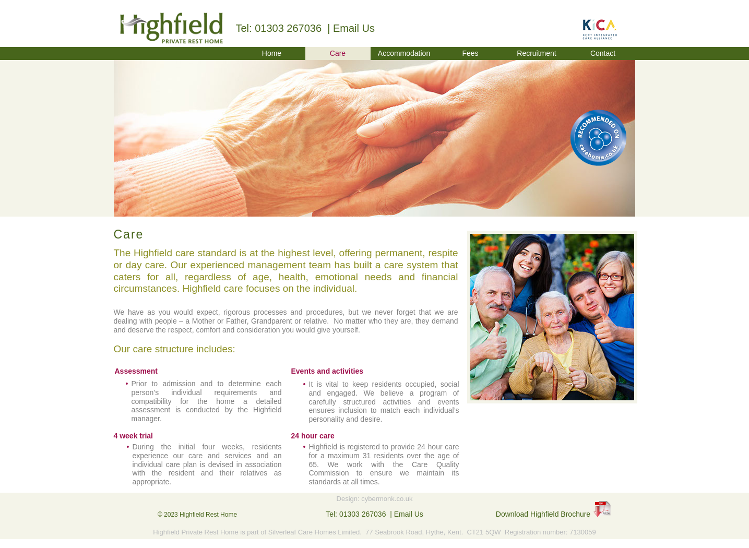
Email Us (354, 28)
